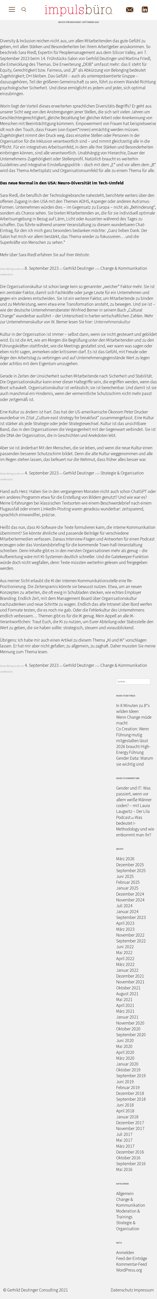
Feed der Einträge (131, 1258)
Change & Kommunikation (123, 268)
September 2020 (131, 1035)
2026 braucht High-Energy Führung (133, 749)
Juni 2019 (125, 1082)
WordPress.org (129, 1270)
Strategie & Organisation (122, 473)
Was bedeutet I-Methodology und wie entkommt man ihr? (135, 826)
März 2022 (125, 964)
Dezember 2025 (130, 865)
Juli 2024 (124, 906)
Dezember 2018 (130, 1093)
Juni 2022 (125, 947)
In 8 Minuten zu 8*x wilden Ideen (133, 708)
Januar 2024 (127, 911)
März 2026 (125, 859)
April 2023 (125, 923)
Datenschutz (122, 1290)
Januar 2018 (127, 1117)
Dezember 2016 (130, 1152)
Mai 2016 (124, 1169)
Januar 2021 (127, 1017)
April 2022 (125, 958)
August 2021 (127, 994)
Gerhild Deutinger (78, 268)
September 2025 (131, 870)
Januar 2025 (127, 888)
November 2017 (130, 1128)
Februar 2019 (128, 1087)
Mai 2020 (124, 1046)
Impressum (144, 1290)
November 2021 (130, 982)
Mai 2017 (124, 1140)
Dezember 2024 (130, 894)
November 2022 (130, 935)
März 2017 (125, 1146)
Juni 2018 (125, 1105)
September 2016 (131, 1163)
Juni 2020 (125, 1040)
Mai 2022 (124, 952)
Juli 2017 (124, 1134)
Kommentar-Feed (131, 1264)
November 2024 (130, 900)
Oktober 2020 (128, 1029)
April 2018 (125, 1111)
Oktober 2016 (128, 1158)
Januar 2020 (127, 1064)
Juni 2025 (125, 876)
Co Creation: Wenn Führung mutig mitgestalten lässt (132, 734)
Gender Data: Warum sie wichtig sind (134, 761)
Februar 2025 (128, 882)
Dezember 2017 (130, 1122)
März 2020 (125, 1058)
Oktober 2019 (128, 1070)
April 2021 (125, 1005)
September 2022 (131, 941)
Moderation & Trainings (128, 1214)
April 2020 (125, 1052)
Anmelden (125, 1252)
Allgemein (125, 1193)
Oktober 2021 (128, 988)
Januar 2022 (127, 970)
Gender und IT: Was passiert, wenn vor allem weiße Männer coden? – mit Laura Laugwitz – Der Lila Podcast (134, 802)
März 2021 (125, 1011)
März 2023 (125, 929)
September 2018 (131, 1099)
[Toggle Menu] (11, 10)
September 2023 (131, 917)
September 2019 (131, 1075)
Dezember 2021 (130, 976)
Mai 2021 (124, 999)
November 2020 (130, 1023)
